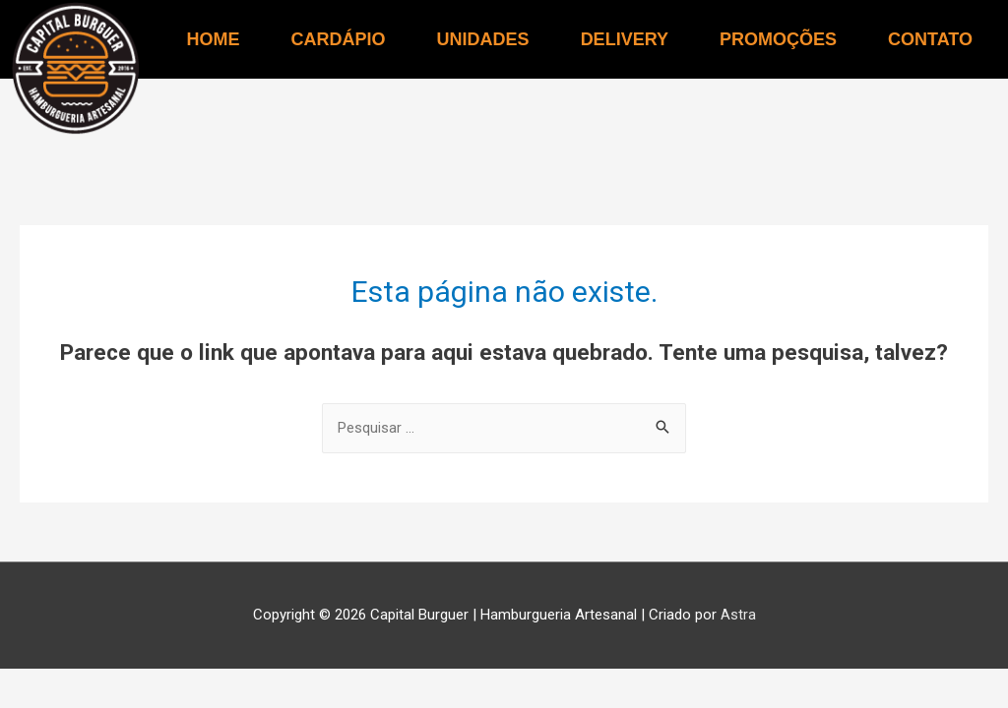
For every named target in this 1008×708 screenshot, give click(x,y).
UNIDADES (483, 39)
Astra (738, 615)
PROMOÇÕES (778, 39)
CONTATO (930, 39)
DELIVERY (624, 39)
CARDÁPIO (338, 39)
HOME (213, 39)
